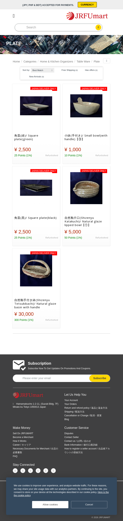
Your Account (71, 400)
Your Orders (70, 404)
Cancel (89, 504)
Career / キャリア (22, 444)
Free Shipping (68, 70)
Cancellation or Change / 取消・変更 (83, 415)
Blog (66, 419)
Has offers (89, 70)
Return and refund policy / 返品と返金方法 (85, 408)
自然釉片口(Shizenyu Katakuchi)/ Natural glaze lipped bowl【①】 (83, 221)
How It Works (19, 441)
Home (16, 61)
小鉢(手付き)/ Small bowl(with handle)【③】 (86, 137)
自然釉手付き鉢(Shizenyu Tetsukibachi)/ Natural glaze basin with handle (35, 303)
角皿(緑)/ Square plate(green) (26, 137)
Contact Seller (71, 437)
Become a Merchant (23, 437)
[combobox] (42, 69)
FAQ (15, 456)
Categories (29, 61)
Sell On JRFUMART (23, 433)
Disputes (68, 433)
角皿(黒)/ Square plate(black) (35, 218)
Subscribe (99, 378)
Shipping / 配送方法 (74, 411)
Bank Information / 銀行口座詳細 (80, 444)
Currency (87, 4)
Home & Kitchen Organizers (56, 61)
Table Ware (83, 61)
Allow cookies (50, 504)
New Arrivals (35, 76)
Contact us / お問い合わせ (77, 441)
